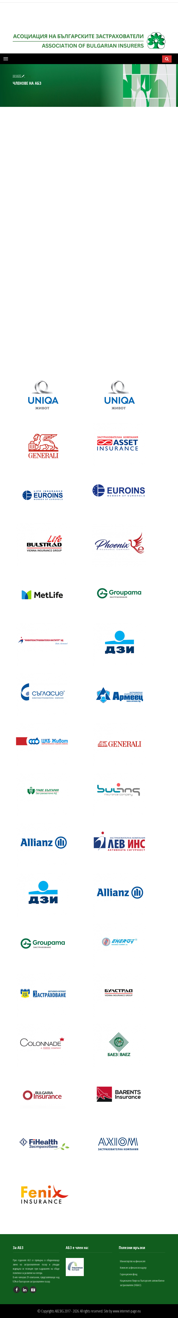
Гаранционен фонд (128, 1274)
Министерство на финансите (132, 1261)
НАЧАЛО (19, 76)
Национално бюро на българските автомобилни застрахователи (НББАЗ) (142, 1282)
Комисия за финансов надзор (133, 1267)
